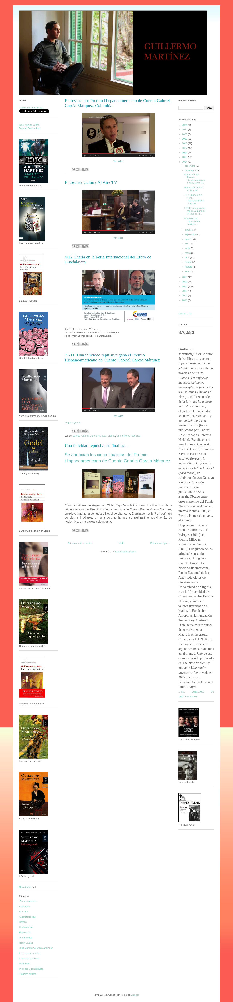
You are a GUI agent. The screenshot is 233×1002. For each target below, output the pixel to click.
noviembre (191, 170)
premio (111, 435)
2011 (185, 286)
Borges (23, 922)
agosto (189, 239)
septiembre (191, 234)
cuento (76, 435)
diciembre (190, 165)
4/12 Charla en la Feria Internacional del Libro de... (194, 199)
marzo (188, 262)
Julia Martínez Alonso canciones (36, 948)
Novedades (25, 887)
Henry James (26, 942)
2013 (185, 277)
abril (187, 257)
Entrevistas (25, 932)
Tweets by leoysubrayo (31, 107)
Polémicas (24, 963)
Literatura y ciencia (29, 953)
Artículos (23, 911)
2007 (185, 295)
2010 (185, 291)
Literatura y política (29, 958)
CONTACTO (184, 313)
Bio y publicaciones (29, 124)
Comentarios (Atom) (125, 551)
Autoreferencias (27, 916)
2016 (185, 152)
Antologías (24, 906)
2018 (185, 143)
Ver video (118, 161)
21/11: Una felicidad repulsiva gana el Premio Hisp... (194, 211)
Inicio (121, 543)
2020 (185, 134)
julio (187, 243)
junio (188, 248)
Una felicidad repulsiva (128, 435)
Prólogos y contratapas (31, 968)
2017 (185, 148)
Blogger (135, 994)
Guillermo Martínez (62, 21)
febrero (189, 266)
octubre (189, 229)
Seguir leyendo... (73, 422)
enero (188, 271)
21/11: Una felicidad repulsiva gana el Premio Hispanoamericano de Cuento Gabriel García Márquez (112, 357)
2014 (185, 161)
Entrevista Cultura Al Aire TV (91, 182)
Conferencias (26, 927)
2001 (185, 300)
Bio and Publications (30, 128)
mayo (188, 253)
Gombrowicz (25, 937)
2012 (185, 281)
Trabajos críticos (27, 974)
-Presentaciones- (28, 901)
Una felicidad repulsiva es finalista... (97, 445)
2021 (185, 129)
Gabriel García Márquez (94, 435)
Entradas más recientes (79, 543)
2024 (185, 124)
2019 (185, 138)
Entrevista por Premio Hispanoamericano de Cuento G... (194, 178)
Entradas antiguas (159, 543)
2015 (185, 157)
